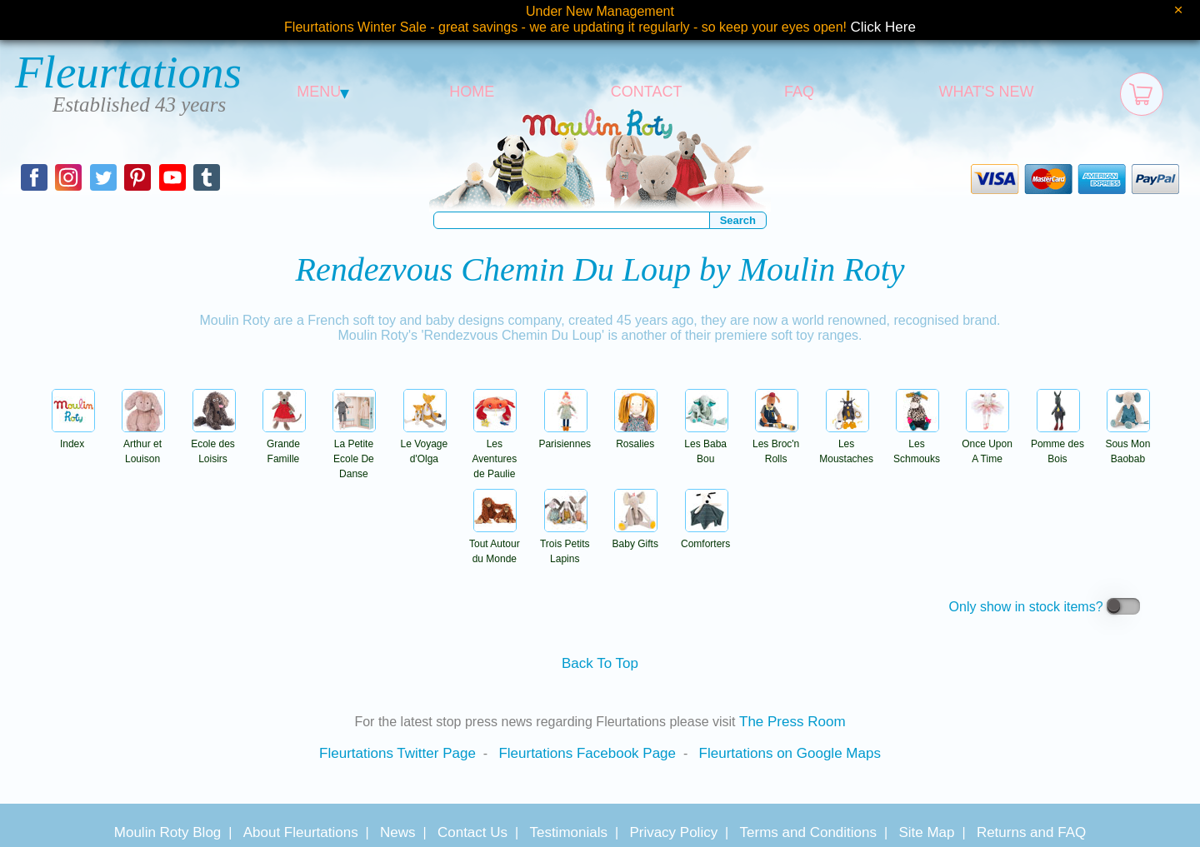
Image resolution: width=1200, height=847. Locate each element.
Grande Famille (284, 444)
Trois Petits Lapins (565, 544)
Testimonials (568, 832)
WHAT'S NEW (985, 91)
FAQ (799, 91)
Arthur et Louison (143, 444)
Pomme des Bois (1057, 444)
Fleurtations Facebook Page (587, 753)
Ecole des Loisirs (213, 444)
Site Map (926, 832)
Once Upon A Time (987, 444)
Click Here (883, 27)
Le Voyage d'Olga (424, 444)
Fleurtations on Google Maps (790, 753)
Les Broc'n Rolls (775, 444)
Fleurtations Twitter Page (397, 753)
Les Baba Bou (706, 444)
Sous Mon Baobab (1127, 444)
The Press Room (792, 722)
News (398, 832)
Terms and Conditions (808, 832)
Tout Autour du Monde (494, 544)
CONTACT (646, 91)
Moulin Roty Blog (168, 832)
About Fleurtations (300, 832)
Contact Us (473, 832)
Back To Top (600, 663)
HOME (471, 91)
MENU (323, 91)
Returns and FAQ (1031, 832)
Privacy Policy (673, 832)
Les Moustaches (846, 444)
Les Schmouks (916, 444)
